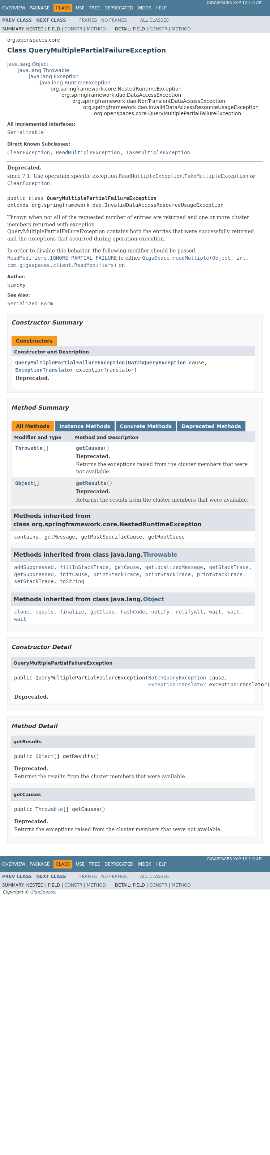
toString (72, 581)
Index (144, 8)
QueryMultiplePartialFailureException (70, 362)
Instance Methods (84, 426)
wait (215, 612)
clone (21, 612)
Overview (13, 8)
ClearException (28, 152)
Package (40, 8)
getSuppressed (34, 574)
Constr (73, 29)
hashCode (133, 612)
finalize (72, 612)
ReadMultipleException (88, 152)
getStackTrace (229, 567)
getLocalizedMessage (174, 567)
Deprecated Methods (211, 426)
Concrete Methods (146, 426)
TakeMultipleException (158, 152)
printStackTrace (116, 574)
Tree (94, 8)
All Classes (154, 20)
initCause (73, 574)
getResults (91, 483)
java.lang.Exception (53, 76)
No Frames (114, 20)
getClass (102, 612)
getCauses (89, 448)
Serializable (25, 132)
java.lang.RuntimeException (75, 82)
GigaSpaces (42, 892)
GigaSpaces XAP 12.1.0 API (234, 2)
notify (160, 612)
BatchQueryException (157, 362)
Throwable (29, 448)
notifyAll (189, 612)
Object (24, 483)
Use (80, 8)
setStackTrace (34, 581)
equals (44, 612)
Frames (88, 20)
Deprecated (118, 8)
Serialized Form (30, 303)
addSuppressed (34, 567)
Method (96, 29)
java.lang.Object (27, 64)
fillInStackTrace (84, 567)
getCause (127, 567)
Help (161, 8)
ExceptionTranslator (44, 370)
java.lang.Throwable (43, 70)
